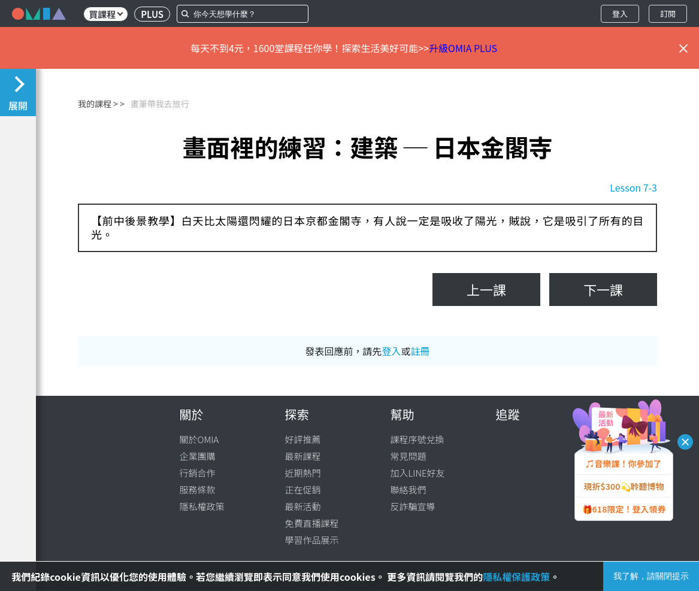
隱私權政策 (202, 506)
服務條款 (198, 489)
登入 (620, 13)
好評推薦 (303, 439)
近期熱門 (303, 472)
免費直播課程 (312, 523)
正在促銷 (303, 489)
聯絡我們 (408, 489)
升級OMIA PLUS (463, 48)
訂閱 (668, 13)
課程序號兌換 (417, 439)
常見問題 (408, 456)
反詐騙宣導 (413, 506)
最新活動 (303, 506)
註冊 (420, 351)
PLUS (152, 14)
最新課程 (303, 456)
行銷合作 (198, 472)
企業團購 (198, 456)
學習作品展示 (312, 540)
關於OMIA (199, 439)
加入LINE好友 (418, 472)
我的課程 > (98, 104)
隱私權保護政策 (516, 576)
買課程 (106, 14)
